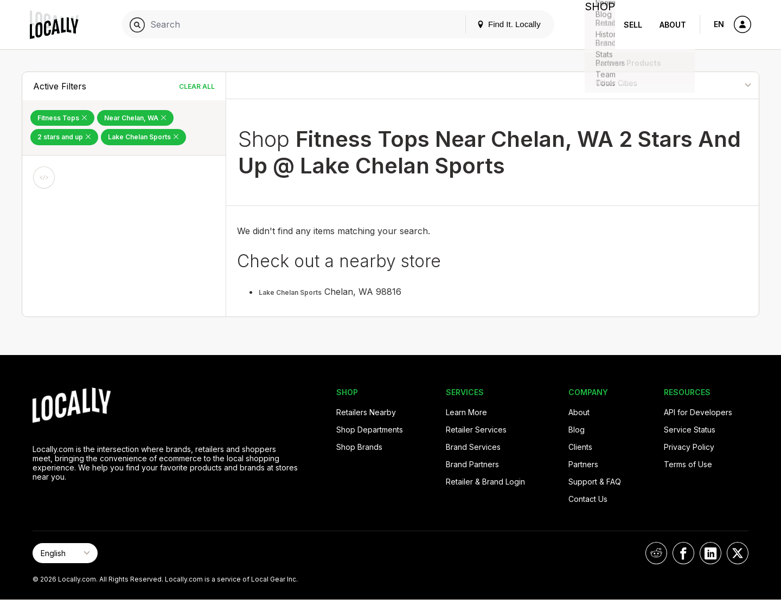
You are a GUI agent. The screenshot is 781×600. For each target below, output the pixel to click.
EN (719, 24)
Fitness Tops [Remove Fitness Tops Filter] (62, 118)
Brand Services (473, 446)
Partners (583, 464)
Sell (633, 24)
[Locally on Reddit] (656, 553)
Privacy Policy (689, 446)
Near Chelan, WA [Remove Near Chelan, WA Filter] (135, 118)
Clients (580, 446)
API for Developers (698, 412)
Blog (576, 429)
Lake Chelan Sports (290, 292)
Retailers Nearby (366, 412)
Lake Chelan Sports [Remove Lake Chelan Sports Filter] (143, 137)
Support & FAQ (594, 481)
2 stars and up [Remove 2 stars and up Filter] (64, 137)
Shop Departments (369, 429)
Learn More (466, 412)
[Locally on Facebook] (683, 553)
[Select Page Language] (65, 553)
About (673, 24)
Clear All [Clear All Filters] (197, 86)
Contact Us (587, 499)
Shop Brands (359, 446)
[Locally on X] (737, 553)
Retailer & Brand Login (485, 481)
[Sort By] (704, 85)
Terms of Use (688, 464)
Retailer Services (476, 429)
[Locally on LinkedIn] (710, 553)
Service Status (689, 429)
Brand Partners (472, 464)
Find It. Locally (500, 24)
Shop (595, 24)
